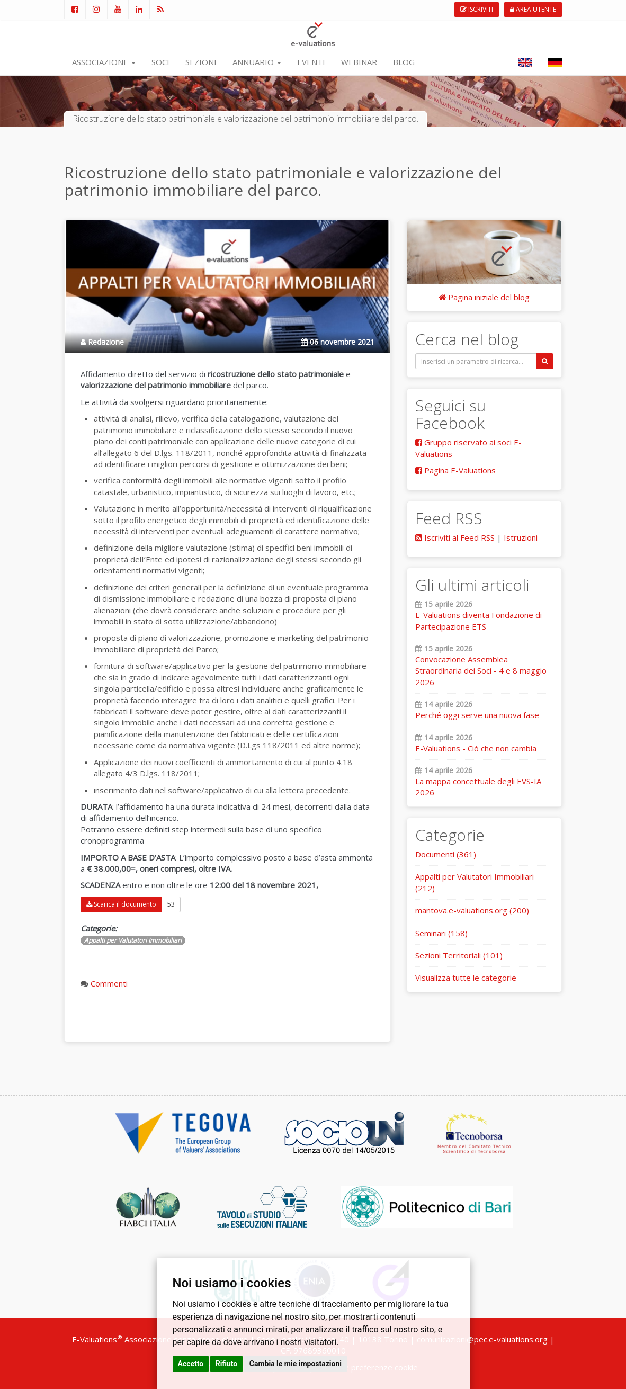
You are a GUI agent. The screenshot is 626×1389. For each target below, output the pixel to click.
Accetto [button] (191, 1363)
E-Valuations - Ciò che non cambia (475, 748)
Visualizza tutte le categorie (465, 977)
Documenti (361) (445, 854)
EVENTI (311, 62)
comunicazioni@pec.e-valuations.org (482, 1339)
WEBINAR (359, 62)
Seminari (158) (441, 933)
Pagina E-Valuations (455, 470)
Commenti (109, 983)
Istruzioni (521, 537)
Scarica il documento (121, 904)
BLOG (404, 62)
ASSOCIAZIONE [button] (104, 62)
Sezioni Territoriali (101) (459, 955)
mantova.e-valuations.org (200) (472, 910)
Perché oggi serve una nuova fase (477, 715)
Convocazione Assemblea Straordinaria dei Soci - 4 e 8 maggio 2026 (481, 670)
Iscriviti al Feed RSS (455, 537)
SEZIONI (201, 62)
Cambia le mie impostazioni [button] (295, 1363)
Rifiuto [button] (227, 1363)
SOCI (160, 62)
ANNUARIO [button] (256, 62)
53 (171, 904)
